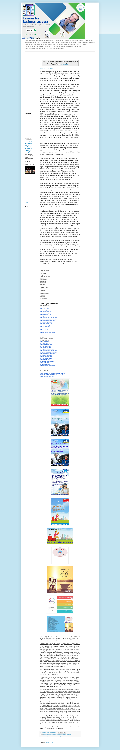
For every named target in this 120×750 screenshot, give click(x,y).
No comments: (53, 732)
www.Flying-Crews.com (45, 314)
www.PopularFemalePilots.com (47, 316)
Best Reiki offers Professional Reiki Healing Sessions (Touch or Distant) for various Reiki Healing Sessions (29, 147)
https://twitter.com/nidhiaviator (47, 376)
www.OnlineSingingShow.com (47, 328)
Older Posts (77, 740)
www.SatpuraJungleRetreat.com (47, 320)
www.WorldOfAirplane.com (46, 322)
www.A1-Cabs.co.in (44, 329)
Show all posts (64, 64)
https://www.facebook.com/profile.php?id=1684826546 (52, 373)
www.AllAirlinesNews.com (46, 311)
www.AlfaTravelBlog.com (45, 313)
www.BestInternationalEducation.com (48, 319)
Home (57, 740)
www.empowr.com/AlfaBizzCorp (47, 332)
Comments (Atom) (50, 742)
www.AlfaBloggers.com (45, 310)
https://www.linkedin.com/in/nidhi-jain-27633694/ (51, 374)
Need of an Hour (46, 68)
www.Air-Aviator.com (44, 308)
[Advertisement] (44, 54)
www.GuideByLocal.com (45, 331)
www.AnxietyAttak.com (45, 326)
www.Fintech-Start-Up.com (46, 325)
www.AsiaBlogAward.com (46, 323)
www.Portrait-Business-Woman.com (48, 317)
